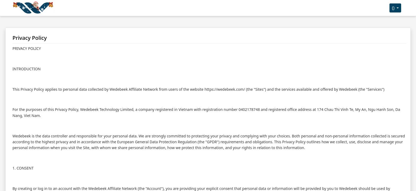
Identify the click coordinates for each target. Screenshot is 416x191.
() (394, 8)
